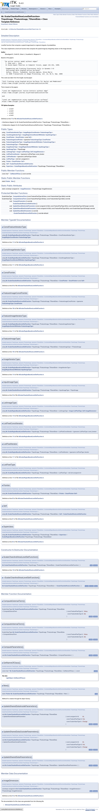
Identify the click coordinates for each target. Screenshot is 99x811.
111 (13, 265)
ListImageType (10, 152)
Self (30, 137)
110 (13, 374)
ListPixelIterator (11, 156)
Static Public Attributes (92, 14)
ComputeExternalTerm (20, 196)
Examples (58, 8)
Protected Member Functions (82, 16)
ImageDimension (25, 189)
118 (13, 416)
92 (13, 796)
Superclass (9, 166)
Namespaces (33, 8)
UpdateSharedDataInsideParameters (24, 206)
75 (12, 118)
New (12, 181)
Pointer (8, 161)
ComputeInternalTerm (19, 199)
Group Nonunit (4, 24)
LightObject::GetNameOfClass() (15, 678)
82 (13, 542)
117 (13, 457)
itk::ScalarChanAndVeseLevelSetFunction (18, 280)
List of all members (94, 16)
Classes (43, 8)
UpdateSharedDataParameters (22, 211)
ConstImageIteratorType (13, 135)
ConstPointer (10, 137)
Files (50, 8)
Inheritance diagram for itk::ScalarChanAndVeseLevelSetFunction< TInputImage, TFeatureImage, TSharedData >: (35, 122)
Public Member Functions (65, 14)
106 (13, 308)
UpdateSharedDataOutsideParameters (24, 208)
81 (13, 519)
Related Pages (15, 8)
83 (13, 498)
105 (13, 352)
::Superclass (62, 535)
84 (13, 285)
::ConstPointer (63, 280)
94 (13, 395)
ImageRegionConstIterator (31, 132)
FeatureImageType (46, 132)
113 (13, 242)
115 (13, 478)
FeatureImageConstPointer (14, 139)
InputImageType (51, 135)
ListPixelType (26, 152)
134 (13, 570)
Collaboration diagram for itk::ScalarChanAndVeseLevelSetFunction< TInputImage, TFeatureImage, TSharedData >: (36, 125)
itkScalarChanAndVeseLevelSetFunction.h (24, 29)
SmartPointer (20, 137)
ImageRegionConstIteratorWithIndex (34, 135)
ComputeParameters (19, 201)
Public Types (56, 14)
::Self (60, 514)
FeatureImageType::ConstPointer (40, 139)
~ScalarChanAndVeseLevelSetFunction (25, 213)
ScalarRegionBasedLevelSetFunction (26, 166)
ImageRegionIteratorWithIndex (33, 142)
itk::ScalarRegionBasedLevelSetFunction (18, 235)
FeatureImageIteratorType (14, 142)
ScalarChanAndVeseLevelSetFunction (14, 12)
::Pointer (61, 493)
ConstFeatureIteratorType (14, 132)
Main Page (5, 8)
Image (18, 152)
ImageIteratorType (11, 147)
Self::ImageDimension (37, 152)
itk (1, 12)
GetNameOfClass (15, 174)
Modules (24, 8)
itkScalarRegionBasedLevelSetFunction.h (31, 242)
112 (13, 331)
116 (13, 436)
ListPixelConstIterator (13, 154)
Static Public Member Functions (79, 14)
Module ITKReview (13, 24)
